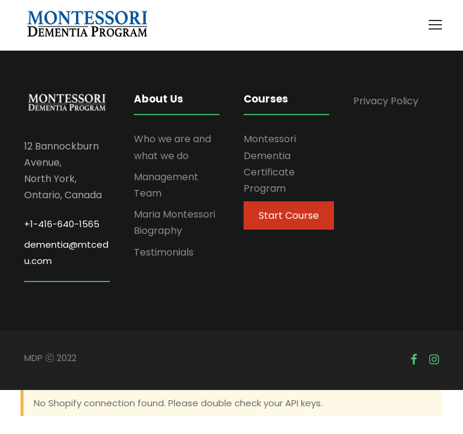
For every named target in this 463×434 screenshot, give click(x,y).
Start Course (289, 215)
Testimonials (164, 252)
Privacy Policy (385, 101)
